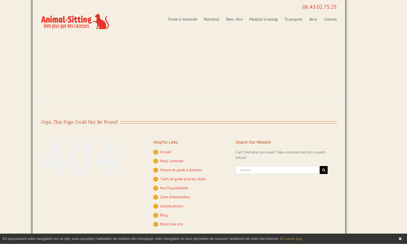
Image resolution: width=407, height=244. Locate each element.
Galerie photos (171, 206)
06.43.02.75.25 (319, 6)
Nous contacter (172, 161)
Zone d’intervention (175, 197)
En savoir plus (291, 239)
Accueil (165, 152)
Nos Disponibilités (174, 188)
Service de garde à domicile (181, 170)
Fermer (400, 239)
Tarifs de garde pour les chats (183, 179)
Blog (164, 215)
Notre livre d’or (171, 224)
